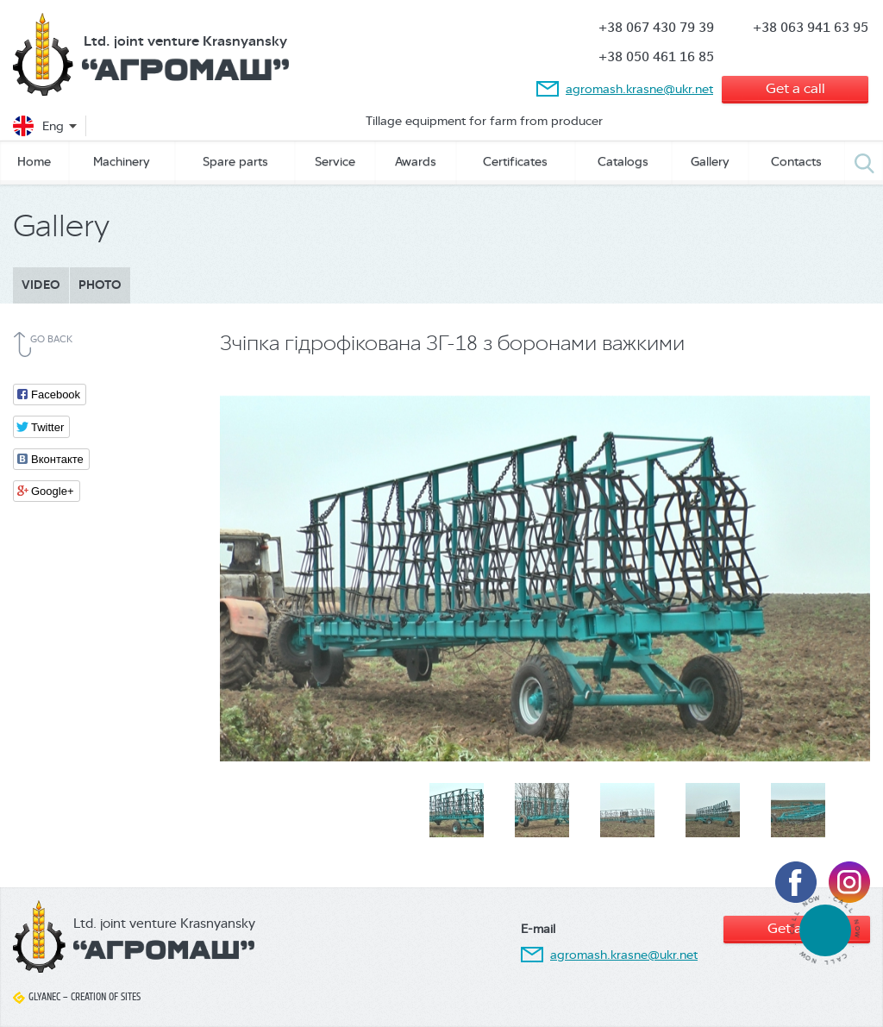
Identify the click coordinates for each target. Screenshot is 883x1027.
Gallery (710, 161)
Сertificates (515, 161)
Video (41, 285)
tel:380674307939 (824, 930)
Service (335, 161)
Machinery (121, 161)
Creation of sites (106, 997)
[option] (545, 576)
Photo (100, 285)
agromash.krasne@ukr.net (639, 89)
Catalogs (623, 161)
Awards (415, 161)
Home (34, 161)
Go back (51, 339)
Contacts (796, 161)
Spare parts (235, 161)
